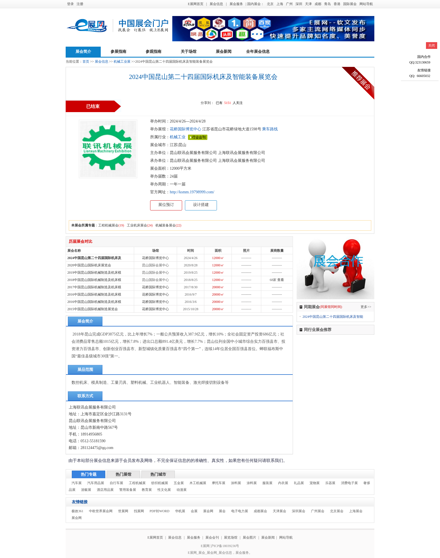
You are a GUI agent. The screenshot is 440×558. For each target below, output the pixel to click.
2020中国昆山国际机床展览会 (89, 265)
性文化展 (164, 490)
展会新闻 (224, 51)
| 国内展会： (255, 4)
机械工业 (177, 137)
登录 (70, 4)
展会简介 (83, 51)
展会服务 (236, 4)
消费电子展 (349, 483)
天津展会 (279, 511)
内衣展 (283, 483)
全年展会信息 (258, 51)
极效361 (77, 511)
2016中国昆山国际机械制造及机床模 (94, 294)
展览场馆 (230, 537)
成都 (318, 4)
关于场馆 (188, 51)
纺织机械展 (159, 483)
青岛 (327, 4)
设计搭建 (201, 205)
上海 (279, 4)
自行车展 (116, 483)
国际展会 (350, 4)
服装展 (267, 483)
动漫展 (182, 490)
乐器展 (330, 483)
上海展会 (356, 511)
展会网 (208, 511)
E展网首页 (195, 4)
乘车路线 (269, 129)
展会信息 (216, 4)
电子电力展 (239, 511)
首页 (85, 61)
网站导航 (366, 4)
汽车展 (77, 483)
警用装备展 (127, 490)
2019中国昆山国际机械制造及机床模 (94, 273)
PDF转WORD (159, 511)
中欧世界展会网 (101, 511)
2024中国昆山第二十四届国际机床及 (94, 258)
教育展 (147, 490)
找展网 (139, 511)
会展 (194, 511)
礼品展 (299, 483)
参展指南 (118, 51)
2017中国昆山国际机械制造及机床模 (94, 287)
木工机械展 (197, 483)
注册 (80, 4)
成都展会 (260, 511)
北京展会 (336, 511)
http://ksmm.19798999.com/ (192, 192)
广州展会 (317, 511)
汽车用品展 (95, 483)
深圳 (298, 4)
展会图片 (250, 537)
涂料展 (236, 483)
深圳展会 (298, 511)
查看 (280, 280)
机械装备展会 (165, 225)
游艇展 (86, 490)
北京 (270, 4)
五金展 (179, 483)
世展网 (123, 511)
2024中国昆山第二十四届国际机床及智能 (332, 317)
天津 (308, 4)
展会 (222, 511)
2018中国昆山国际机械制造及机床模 (94, 280)
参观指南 (153, 51)
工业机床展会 (137, 225)
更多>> (366, 307)
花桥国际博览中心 (185, 129)
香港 (337, 4)
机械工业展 (122, 61)
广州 (289, 4)
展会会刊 (212, 537)
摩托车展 (218, 483)
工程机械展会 (108, 225)
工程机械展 (137, 483)
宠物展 (315, 483)
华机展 (180, 511)
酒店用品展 (105, 490)
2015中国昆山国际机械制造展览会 (92, 309)
